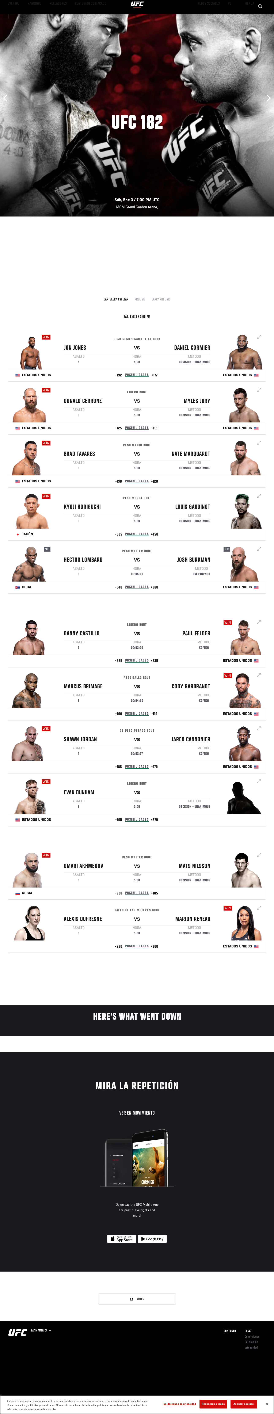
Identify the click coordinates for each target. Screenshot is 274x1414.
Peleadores (50, 16)
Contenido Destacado (78, 16)
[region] (137, 1404)
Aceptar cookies (243, 1404)
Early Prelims (161, 300)
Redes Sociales (212, 16)
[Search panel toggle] (260, 16)
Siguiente (267, 98)
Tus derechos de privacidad (179, 1404)
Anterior (7, 98)
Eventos (12, 16)
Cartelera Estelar (116, 300)
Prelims (140, 300)
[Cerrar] (267, 1404)
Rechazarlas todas (213, 1404)
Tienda (250, 16)
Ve (230, 16)
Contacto (230, 1331)
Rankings (30, 16)
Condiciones (252, 1337)
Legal (248, 1331)
